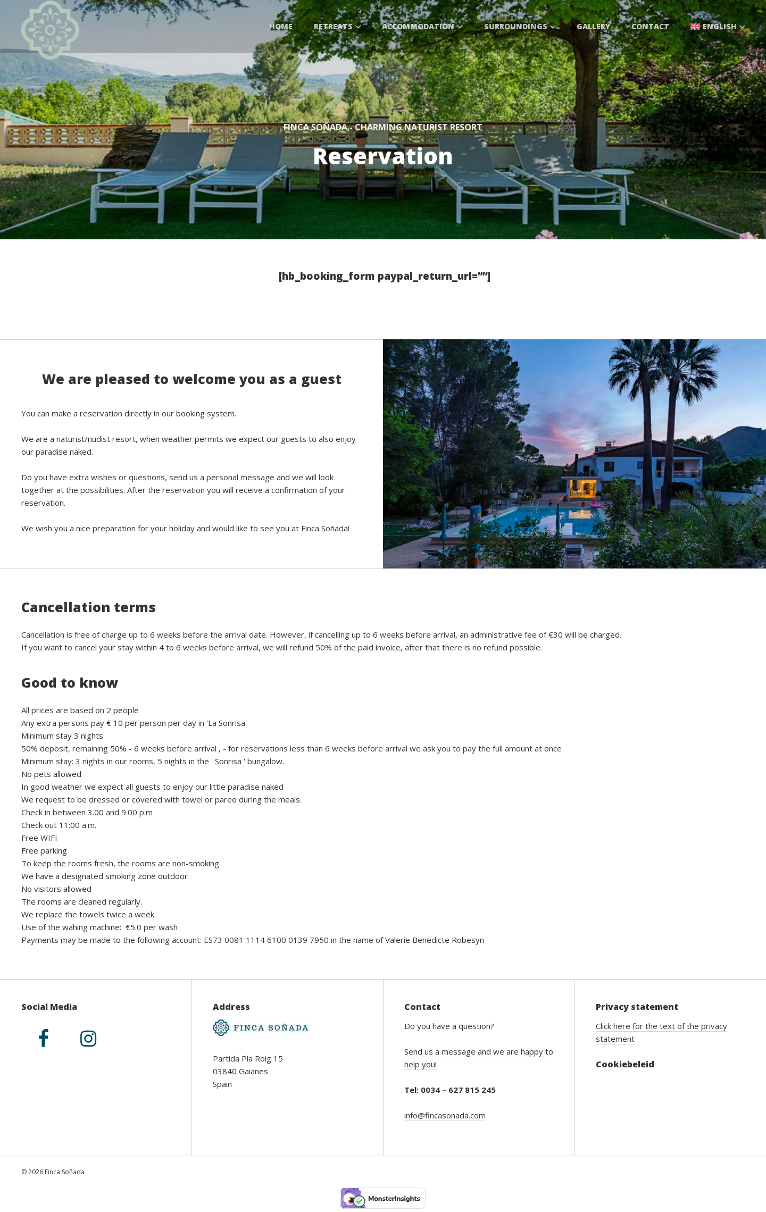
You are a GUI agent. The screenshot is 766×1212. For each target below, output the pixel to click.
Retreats (337, 26)
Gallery (593, 26)
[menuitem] (717, 26)
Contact (650, 26)
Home (281, 26)
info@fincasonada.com (445, 1115)
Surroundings (520, 26)
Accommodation (422, 26)
